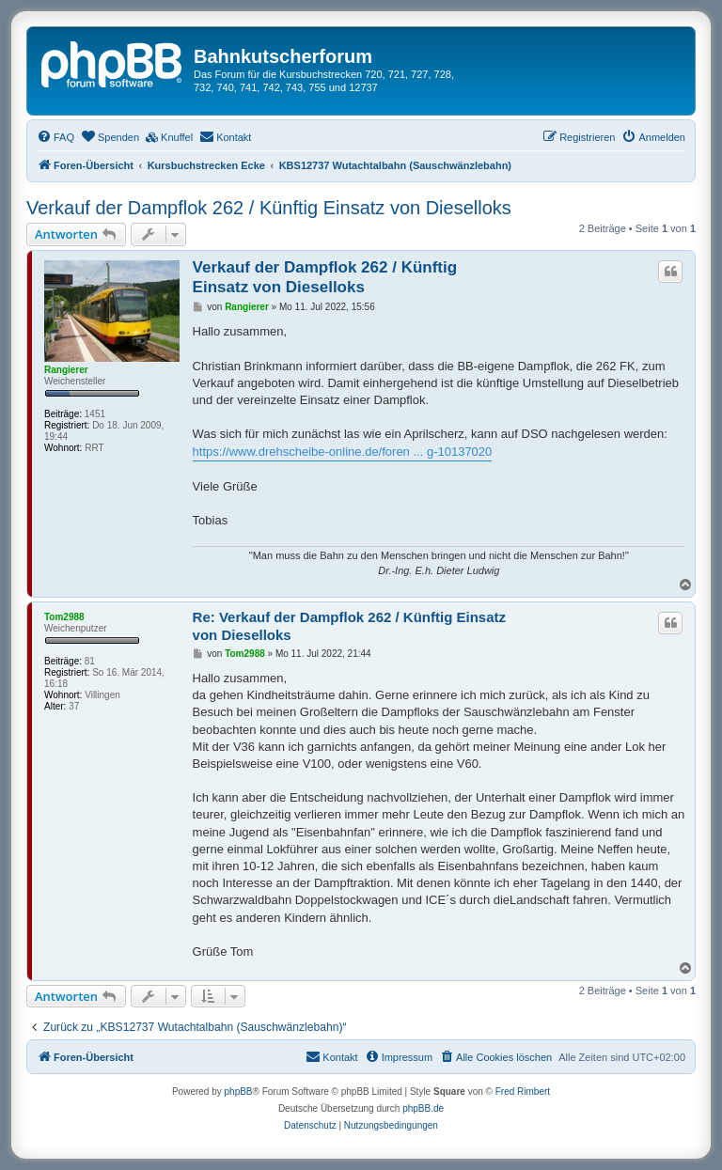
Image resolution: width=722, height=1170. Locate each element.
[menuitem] (55, 137)
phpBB (239, 1091)
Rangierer (66, 370)
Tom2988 (64, 617)
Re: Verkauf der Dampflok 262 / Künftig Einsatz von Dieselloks (349, 626)
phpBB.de (423, 1108)
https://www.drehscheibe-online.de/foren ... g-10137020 (343, 452)
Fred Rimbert (522, 1091)
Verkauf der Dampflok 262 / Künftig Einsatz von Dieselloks (268, 207)
